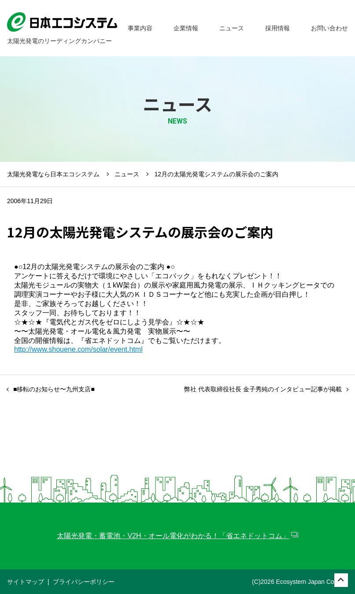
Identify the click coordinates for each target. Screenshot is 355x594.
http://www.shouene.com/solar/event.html (78, 349)
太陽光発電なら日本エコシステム (53, 174)
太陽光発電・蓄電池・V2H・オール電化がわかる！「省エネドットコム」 (173, 535)
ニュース (127, 174)
